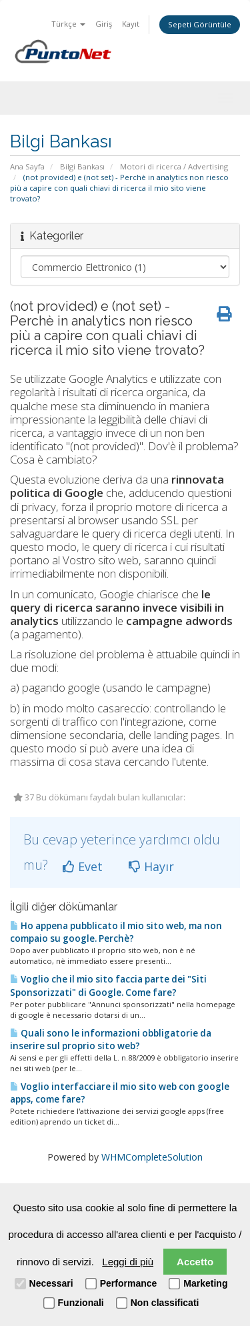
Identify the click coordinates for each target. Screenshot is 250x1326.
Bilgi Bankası (82, 166)
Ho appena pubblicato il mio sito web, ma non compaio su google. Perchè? (116, 932)
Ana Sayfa (27, 166)
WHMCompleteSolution (152, 1157)
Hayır (151, 866)
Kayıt (130, 24)
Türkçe (68, 24)
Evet (83, 866)
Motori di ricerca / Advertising (174, 166)
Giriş (103, 24)
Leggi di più (127, 1261)
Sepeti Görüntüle (199, 24)
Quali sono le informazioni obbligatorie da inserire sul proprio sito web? (110, 1039)
